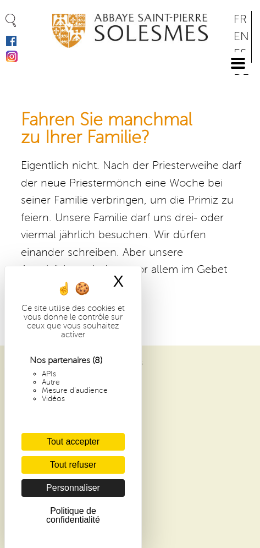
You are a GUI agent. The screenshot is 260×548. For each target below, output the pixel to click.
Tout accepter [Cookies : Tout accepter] (73, 441)
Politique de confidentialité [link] (73, 515)
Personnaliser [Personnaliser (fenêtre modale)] (73, 487)
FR (240, 19)
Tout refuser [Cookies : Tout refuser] (73, 464)
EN (241, 36)
